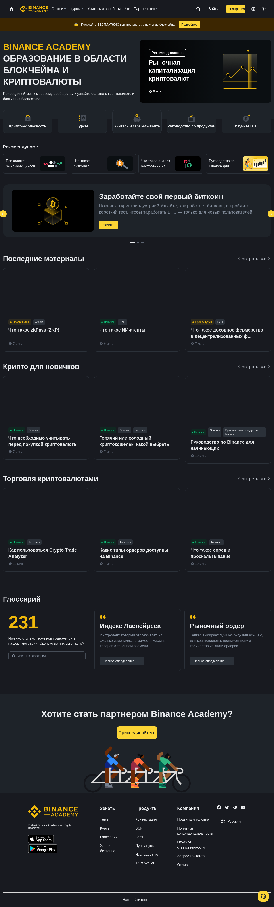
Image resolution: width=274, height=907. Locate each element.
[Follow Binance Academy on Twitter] (227, 807)
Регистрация (235, 9)
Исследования (147, 854)
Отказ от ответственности (191, 844)
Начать (109, 225)
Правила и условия (193, 819)
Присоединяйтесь (137, 732)
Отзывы (183, 865)
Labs (139, 837)
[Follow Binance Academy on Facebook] (219, 807)
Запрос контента (191, 856)
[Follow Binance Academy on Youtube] (243, 807)
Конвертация (146, 819)
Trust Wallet (144, 863)
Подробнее (189, 24)
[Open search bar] (197, 9)
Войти (214, 9)
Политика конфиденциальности (195, 830)
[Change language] (253, 9)
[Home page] (34, 9)
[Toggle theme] (264, 8)
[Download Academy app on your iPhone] (41, 839)
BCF (138, 828)
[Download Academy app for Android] (42, 849)
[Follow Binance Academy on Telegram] (235, 807)
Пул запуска (145, 846)
